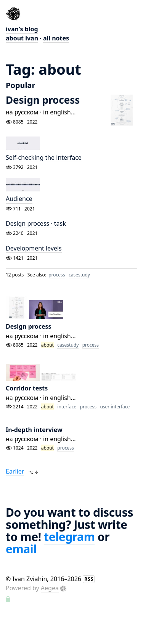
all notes (56, 38)
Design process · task (36, 223)
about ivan (22, 38)
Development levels (34, 248)
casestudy (79, 274)
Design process (43, 100)
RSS (88, 579)
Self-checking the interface (44, 157)
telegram (69, 537)
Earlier (15, 471)
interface (66, 406)
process (56, 274)
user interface (115, 406)
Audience (19, 199)
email (21, 549)
